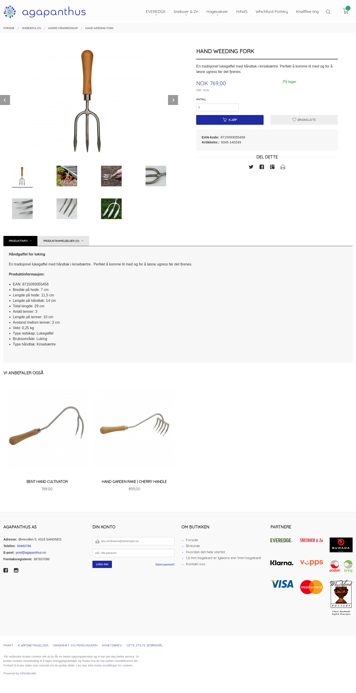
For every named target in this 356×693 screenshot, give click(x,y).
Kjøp (230, 120)
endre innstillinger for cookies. (113, 665)
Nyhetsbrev (112, 645)
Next (173, 100)
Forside (192, 540)
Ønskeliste (304, 120)
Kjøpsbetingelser (33, 645)
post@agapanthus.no (31, 552)
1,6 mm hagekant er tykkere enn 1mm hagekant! (223, 558)
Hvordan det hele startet (205, 552)
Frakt (8, 645)
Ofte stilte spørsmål (144, 645)
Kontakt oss (195, 564)
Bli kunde (193, 546)
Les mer (81, 665)
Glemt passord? (165, 564)
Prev (5, 100)
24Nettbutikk (28, 673)
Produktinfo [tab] (18, 241)
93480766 (24, 546)
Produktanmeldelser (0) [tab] (61, 241)
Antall (201, 99)
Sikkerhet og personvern (75, 645)
